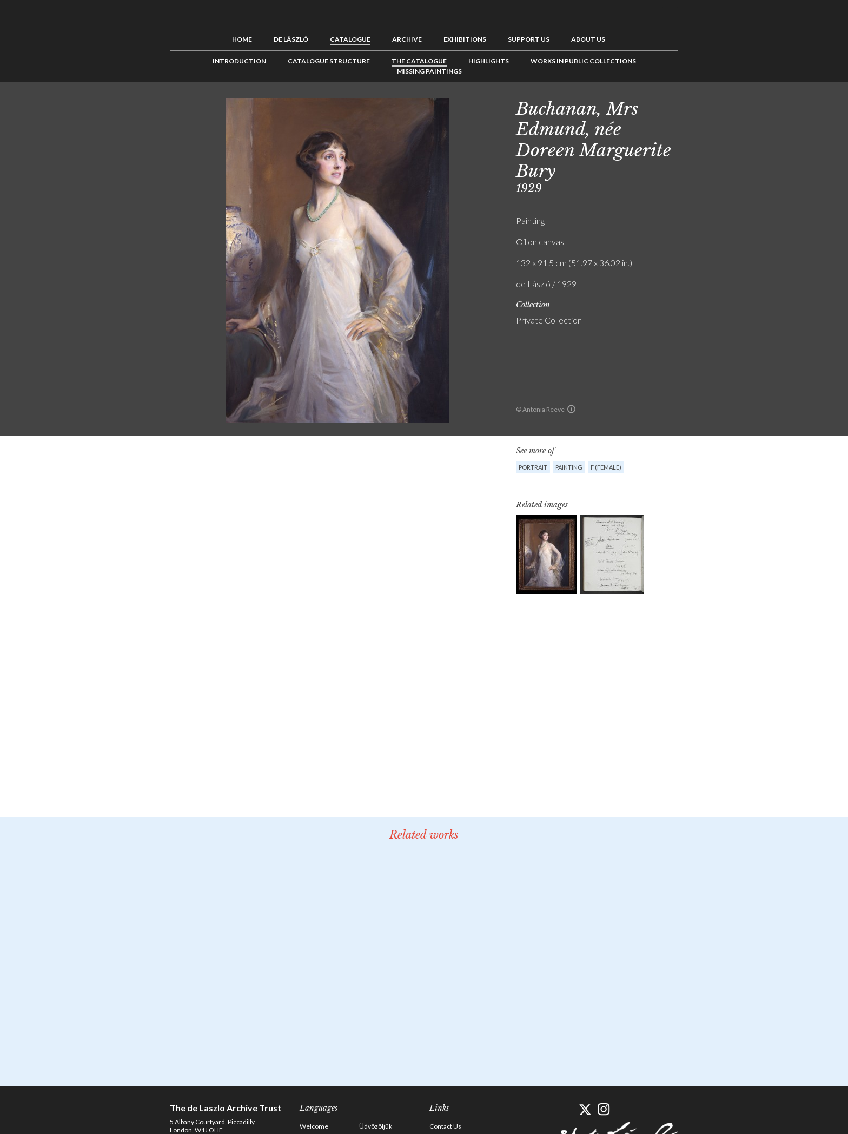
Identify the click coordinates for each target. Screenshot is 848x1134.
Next (731, 106)
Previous (697, 106)
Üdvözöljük (375, 1126)
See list (714, 106)
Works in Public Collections (583, 61)
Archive (407, 39)
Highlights (488, 61)
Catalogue (350, 39)
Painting (568, 467)
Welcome (314, 1126)
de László (291, 39)
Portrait (533, 467)
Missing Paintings (429, 71)
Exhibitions (464, 39)
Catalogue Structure (329, 61)
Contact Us (445, 1126)
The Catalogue (419, 61)
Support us (528, 39)
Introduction (239, 61)
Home (242, 39)
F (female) (606, 467)
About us (588, 39)
